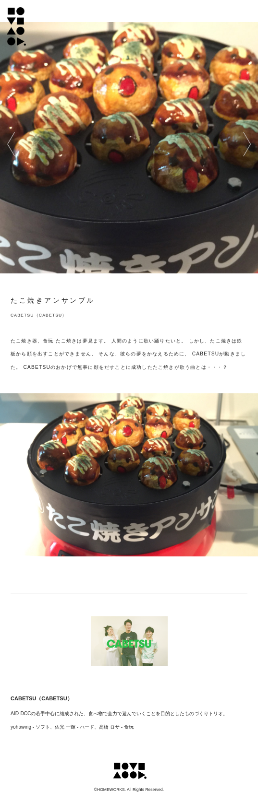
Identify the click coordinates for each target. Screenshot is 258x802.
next (247, 144)
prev (11, 144)
